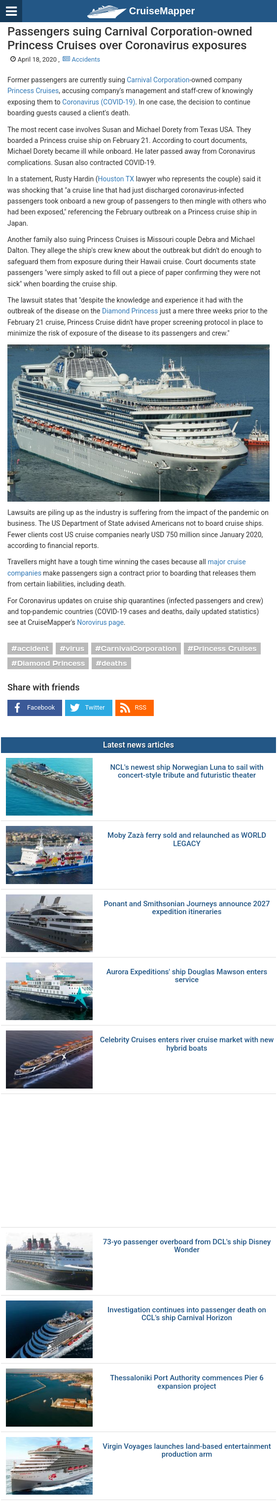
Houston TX (116, 179)
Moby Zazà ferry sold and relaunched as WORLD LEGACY (186, 839)
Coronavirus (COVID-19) (98, 102)
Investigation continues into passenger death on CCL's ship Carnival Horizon (186, 1314)
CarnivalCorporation (139, 648)
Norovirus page (100, 622)
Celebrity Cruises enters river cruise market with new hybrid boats (187, 1044)
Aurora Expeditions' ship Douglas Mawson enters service (187, 976)
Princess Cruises (33, 91)
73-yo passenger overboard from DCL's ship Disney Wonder (187, 1246)
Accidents (81, 59)
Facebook (41, 707)
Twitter (94, 707)
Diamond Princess (130, 311)
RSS (140, 707)
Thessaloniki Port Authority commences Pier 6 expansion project (187, 1382)
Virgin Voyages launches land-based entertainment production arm (187, 1450)
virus (75, 648)
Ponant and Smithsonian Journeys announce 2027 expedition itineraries (187, 908)
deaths (114, 663)
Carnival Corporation (158, 80)
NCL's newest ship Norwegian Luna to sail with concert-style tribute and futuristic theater (186, 771)
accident (33, 648)
